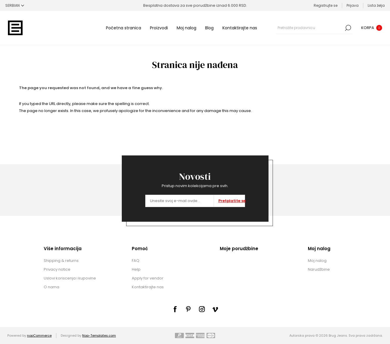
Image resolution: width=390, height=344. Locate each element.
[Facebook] (175, 309)
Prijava (353, 5)
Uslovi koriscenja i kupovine (70, 278)
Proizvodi (159, 28)
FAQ (135, 260)
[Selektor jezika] (14, 5)
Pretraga (348, 28)
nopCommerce (39, 335)
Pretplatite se (231, 201)
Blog (209, 28)
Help (136, 269)
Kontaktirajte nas (239, 28)
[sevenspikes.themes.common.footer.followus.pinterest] (188, 309)
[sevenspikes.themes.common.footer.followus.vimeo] (215, 309)
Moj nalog (186, 28)
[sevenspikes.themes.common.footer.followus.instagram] (202, 309)
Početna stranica (123, 28)
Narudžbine (319, 269)
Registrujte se (325, 5)
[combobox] (310, 28)
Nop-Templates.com (99, 335)
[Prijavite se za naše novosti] (180, 201)
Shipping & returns (61, 260)
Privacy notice (57, 269)
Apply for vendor (147, 278)
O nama (51, 287)
